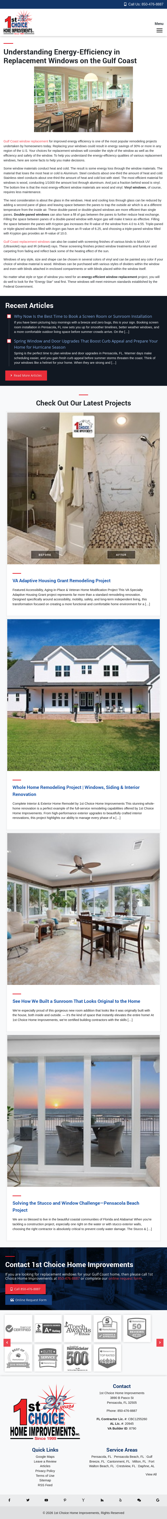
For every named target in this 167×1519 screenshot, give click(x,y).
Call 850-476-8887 (25, 1289)
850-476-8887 (152, 4)
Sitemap (45, 1480)
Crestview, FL (126, 1466)
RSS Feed (45, 1485)
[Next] (159, 1343)
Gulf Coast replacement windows (27, 241)
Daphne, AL (146, 1466)
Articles (45, 1466)
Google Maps (45, 1456)
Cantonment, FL (118, 1461)
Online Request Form (29, 1300)
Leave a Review (45, 1461)
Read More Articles (26, 375)
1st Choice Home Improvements (76, 1513)
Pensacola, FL (101, 1456)
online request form (125, 1278)
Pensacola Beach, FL (129, 1456)
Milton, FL (139, 1461)
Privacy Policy (45, 1471)
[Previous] (7, 1343)
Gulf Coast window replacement (26, 141)
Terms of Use (45, 1475)
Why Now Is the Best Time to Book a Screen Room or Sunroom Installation (83, 316)
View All (151, 1474)
